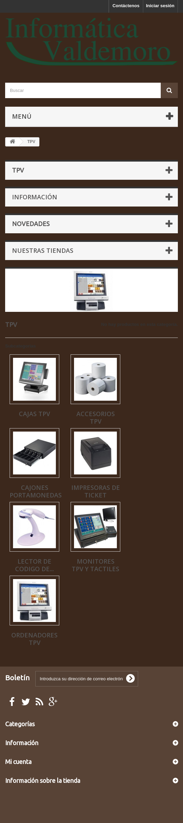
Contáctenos (125, 5)
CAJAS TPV (34, 414)
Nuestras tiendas (42, 250)
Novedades (31, 223)
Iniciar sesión (160, 5)
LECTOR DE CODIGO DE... (34, 565)
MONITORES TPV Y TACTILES (95, 565)
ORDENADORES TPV (34, 639)
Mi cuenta (18, 761)
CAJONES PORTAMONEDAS (36, 491)
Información (34, 197)
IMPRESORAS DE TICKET (95, 491)
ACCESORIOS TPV (95, 417)
